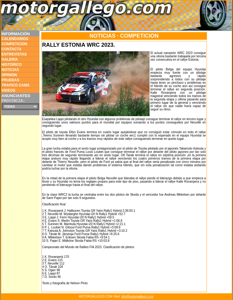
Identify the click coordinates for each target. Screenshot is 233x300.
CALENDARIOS (15, 39)
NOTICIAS (10, 70)
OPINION (9, 75)
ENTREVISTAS (14, 54)
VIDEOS (8, 90)
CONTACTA (12, 49)
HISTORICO (12, 64)
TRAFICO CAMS (15, 85)
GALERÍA (10, 59)
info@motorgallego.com (137, 296)
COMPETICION (14, 44)
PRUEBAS (10, 80)
